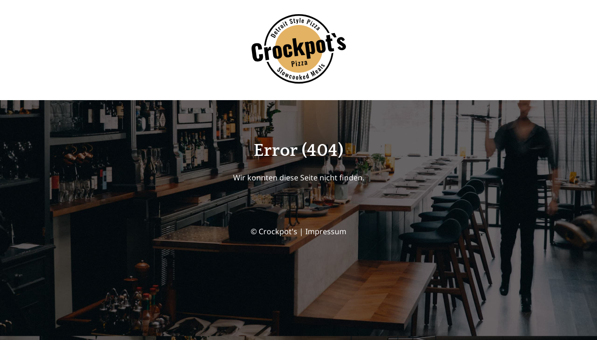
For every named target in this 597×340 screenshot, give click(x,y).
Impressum (325, 231)
